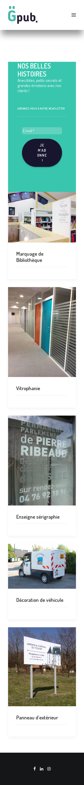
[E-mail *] (42, 130)
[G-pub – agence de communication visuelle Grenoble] (42, 15)
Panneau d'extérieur (37, 717)
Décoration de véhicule (39, 600)
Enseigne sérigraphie (38, 516)
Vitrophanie (28, 388)
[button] (73, 15)
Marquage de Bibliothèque (29, 256)
